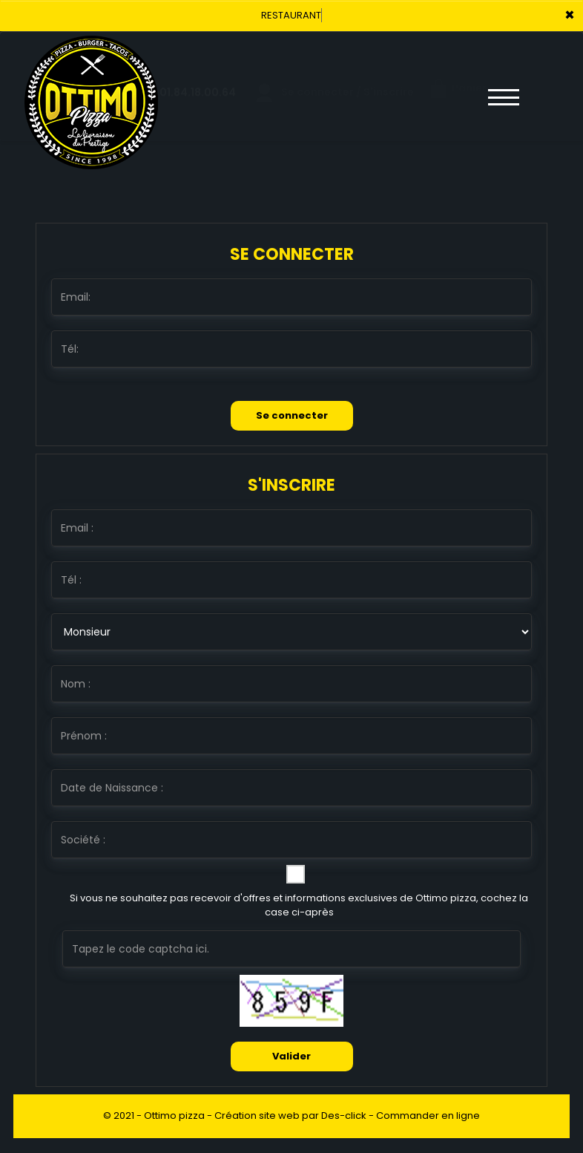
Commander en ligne (428, 1115)
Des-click (343, 1115)
